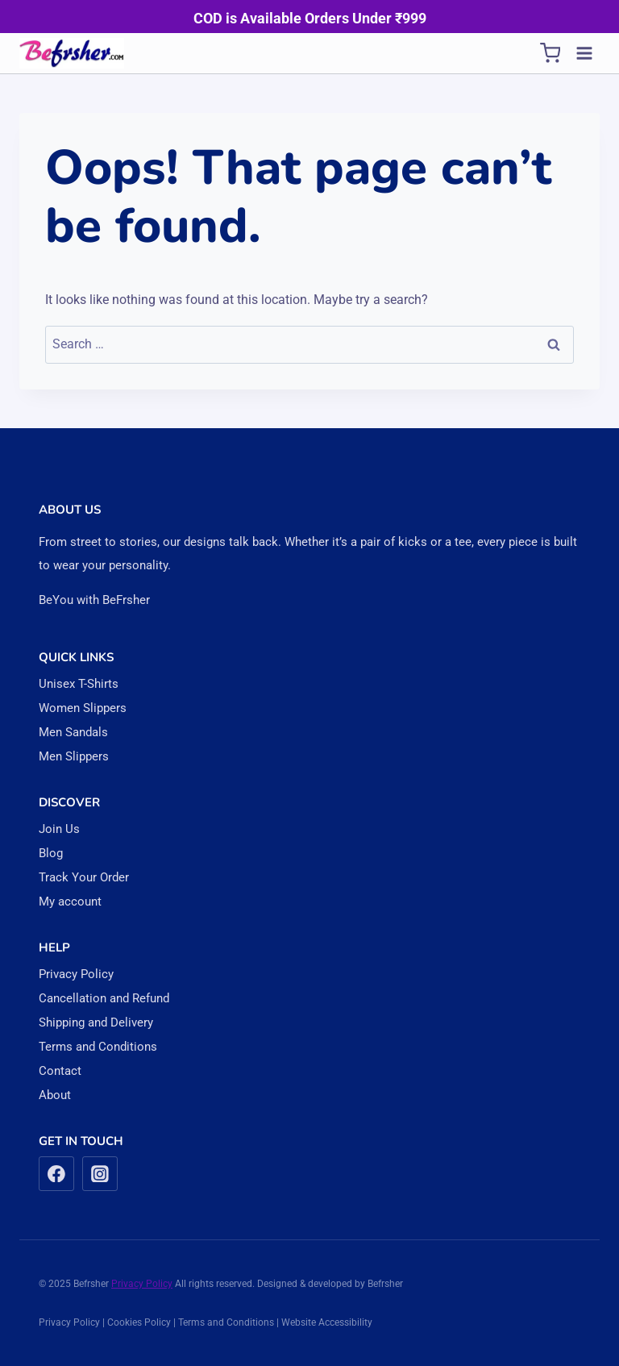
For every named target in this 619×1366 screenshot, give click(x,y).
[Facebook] (56, 1174)
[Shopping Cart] (550, 53)
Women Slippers (83, 708)
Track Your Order (84, 877)
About (55, 1095)
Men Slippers (74, 756)
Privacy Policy (76, 974)
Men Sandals (73, 732)
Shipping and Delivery (96, 1022)
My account (70, 901)
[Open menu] (584, 53)
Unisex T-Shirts (78, 684)
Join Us (59, 829)
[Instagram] (100, 1174)
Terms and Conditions (98, 1046)
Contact (60, 1071)
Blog (51, 853)
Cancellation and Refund (104, 998)
